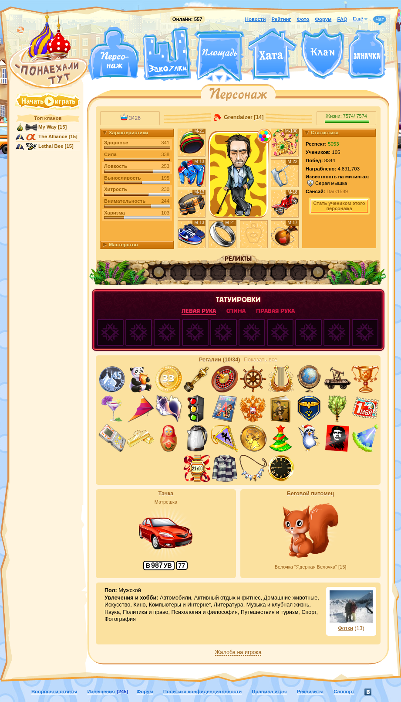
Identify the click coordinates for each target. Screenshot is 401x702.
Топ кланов (47, 118)
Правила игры (269, 691)
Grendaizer (237, 117)
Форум (323, 19)
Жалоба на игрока (238, 652)
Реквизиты (310, 691)
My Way (47, 126)
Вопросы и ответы (54, 691)
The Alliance (52, 136)
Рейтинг (281, 19)
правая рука (275, 311)
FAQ (342, 19)
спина (236, 311)
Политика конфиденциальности (202, 691)
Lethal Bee (50, 146)
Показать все (260, 360)
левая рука (199, 311)
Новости (255, 19)
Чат (379, 20)
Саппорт (344, 691)
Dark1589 (337, 191)
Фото (303, 19)
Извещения (101, 691)
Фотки (345, 628)
